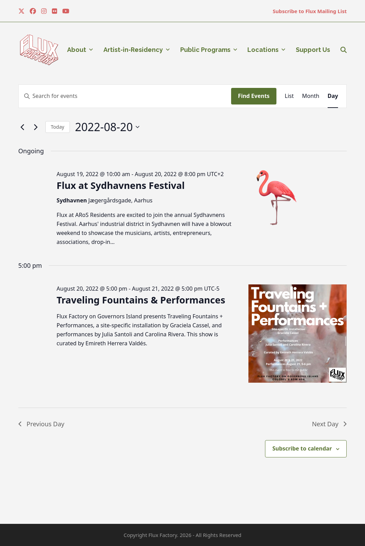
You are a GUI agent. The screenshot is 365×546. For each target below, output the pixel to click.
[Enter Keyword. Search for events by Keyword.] (125, 96)
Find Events (254, 96)
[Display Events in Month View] (310, 96)
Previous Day (41, 424)
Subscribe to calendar (302, 448)
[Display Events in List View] (289, 96)
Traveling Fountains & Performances (141, 299)
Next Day (329, 424)
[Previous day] (22, 127)
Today (57, 127)
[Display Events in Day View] (333, 96)
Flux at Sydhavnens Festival (121, 185)
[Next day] (36, 127)
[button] (343, 49)
